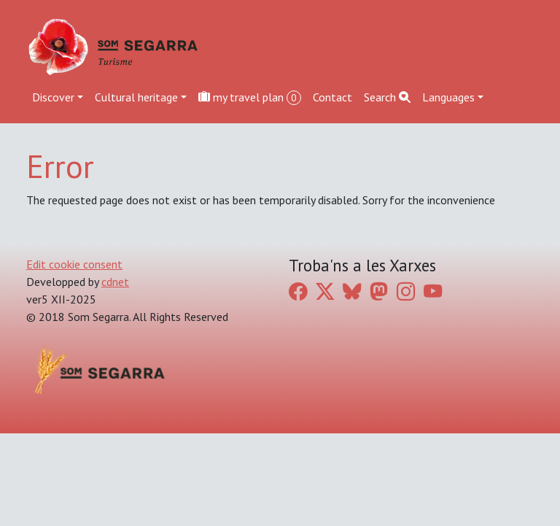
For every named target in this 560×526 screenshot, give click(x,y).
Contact (332, 97)
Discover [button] (53, 97)
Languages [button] (448, 97)
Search (387, 97)
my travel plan (249, 97)
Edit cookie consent (74, 264)
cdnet (115, 281)
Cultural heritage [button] (136, 97)
